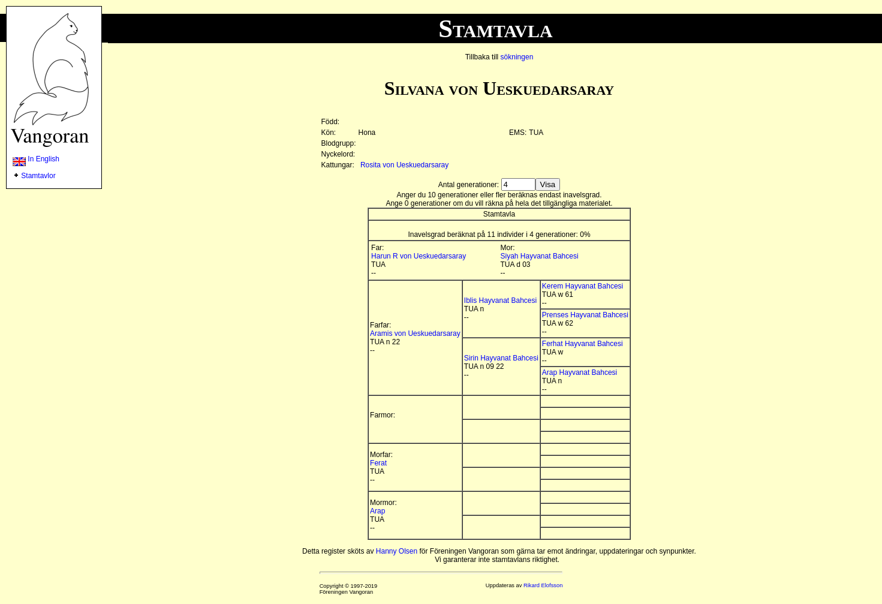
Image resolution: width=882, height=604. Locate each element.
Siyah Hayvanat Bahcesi (540, 256)
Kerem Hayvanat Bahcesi (582, 286)
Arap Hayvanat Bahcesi (579, 372)
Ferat (378, 463)
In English (36, 159)
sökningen (517, 57)
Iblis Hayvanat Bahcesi (500, 300)
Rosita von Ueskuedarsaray (404, 165)
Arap (377, 511)
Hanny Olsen (396, 551)
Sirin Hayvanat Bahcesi (501, 358)
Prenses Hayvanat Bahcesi (585, 315)
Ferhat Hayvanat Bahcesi (582, 343)
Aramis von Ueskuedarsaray (415, 333)
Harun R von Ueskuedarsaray (418, 256)
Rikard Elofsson (542, 585)
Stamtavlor (38, 176)
